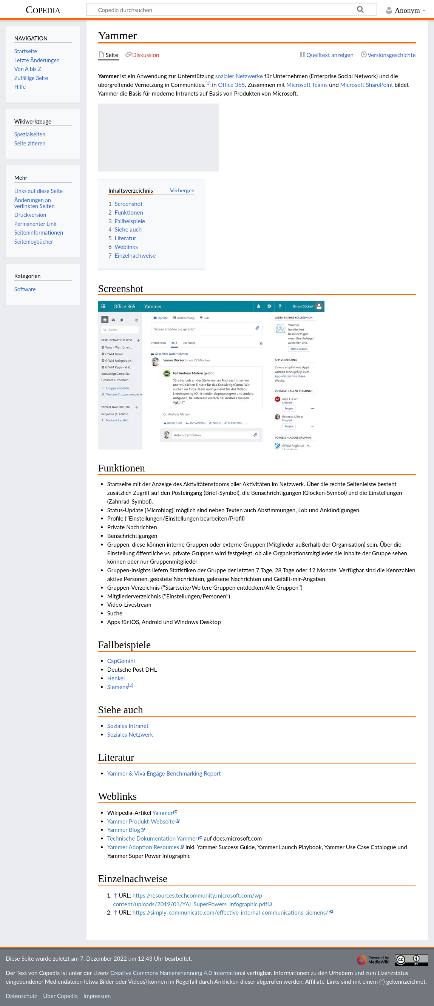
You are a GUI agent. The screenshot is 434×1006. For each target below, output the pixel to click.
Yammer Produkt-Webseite (141, 821)
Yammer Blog (123, 829)
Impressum (97, 995)
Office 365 (231, 84)
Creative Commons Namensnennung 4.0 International (178, 972)
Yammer (163, 812)
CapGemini (121, 660)
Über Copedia (60, 995)
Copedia (43, 9)
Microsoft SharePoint (366, 84)
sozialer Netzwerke (239, 76)
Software (25, 289)
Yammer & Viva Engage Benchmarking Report (164, 773)
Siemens (117, 686)
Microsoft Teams (306, 84)
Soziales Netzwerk (130, 734)
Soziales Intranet (128, 725)
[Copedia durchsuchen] (231, 9)
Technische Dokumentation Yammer (152, 838)
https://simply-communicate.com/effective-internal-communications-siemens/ (230, 912)
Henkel (116, 678)
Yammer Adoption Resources (143, 847)
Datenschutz (21, 995)
